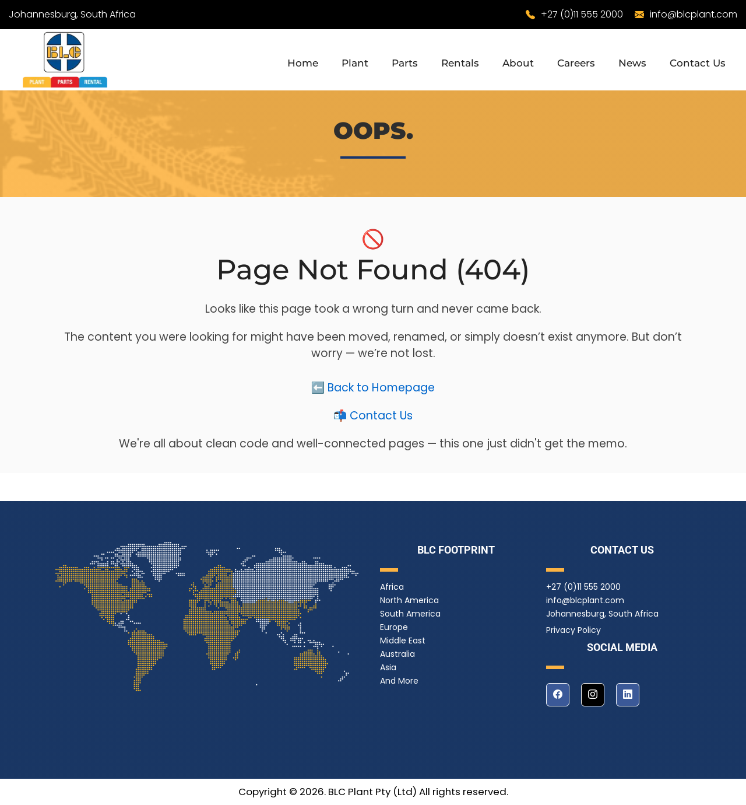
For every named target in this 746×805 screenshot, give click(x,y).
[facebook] (557, 694)
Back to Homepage (381, 393)
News (632, 63)
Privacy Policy (573, 630)
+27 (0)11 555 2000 (582, 14)
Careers (576, 63)
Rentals (460, 63)
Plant (355, 63)
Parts (405, 63)
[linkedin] (627, 694)
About (518, 63)
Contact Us (698, 63)
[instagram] (592, 694)
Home (302, 63)
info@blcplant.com (693, 14)
